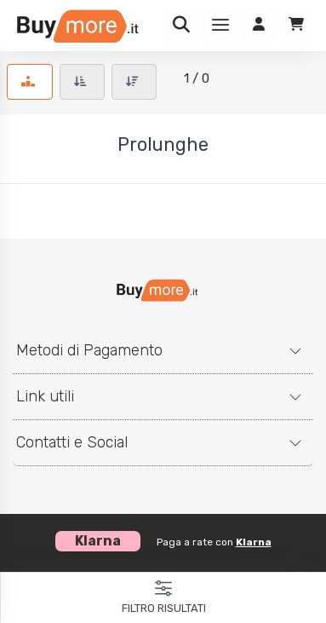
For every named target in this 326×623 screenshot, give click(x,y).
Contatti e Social (72, 442)
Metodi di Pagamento (89, 350)
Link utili (45, 396)
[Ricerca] (181, 25)
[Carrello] (296, 26)
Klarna (254, 542)
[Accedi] (259, 26)
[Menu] (220, 25)
